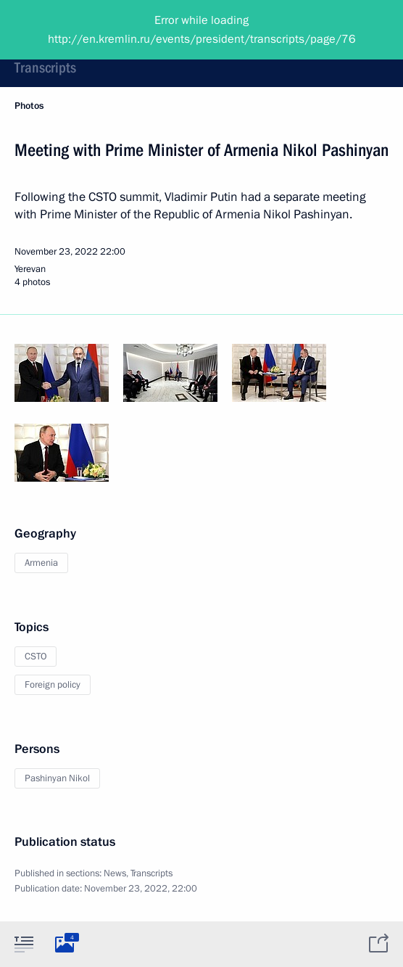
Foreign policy (52, 684)
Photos (28, 105)
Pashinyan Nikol (57, 778)
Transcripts (45, 67)
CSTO (35, 656)
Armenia (41, 562)
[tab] (24, 944)
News (115, 873)
